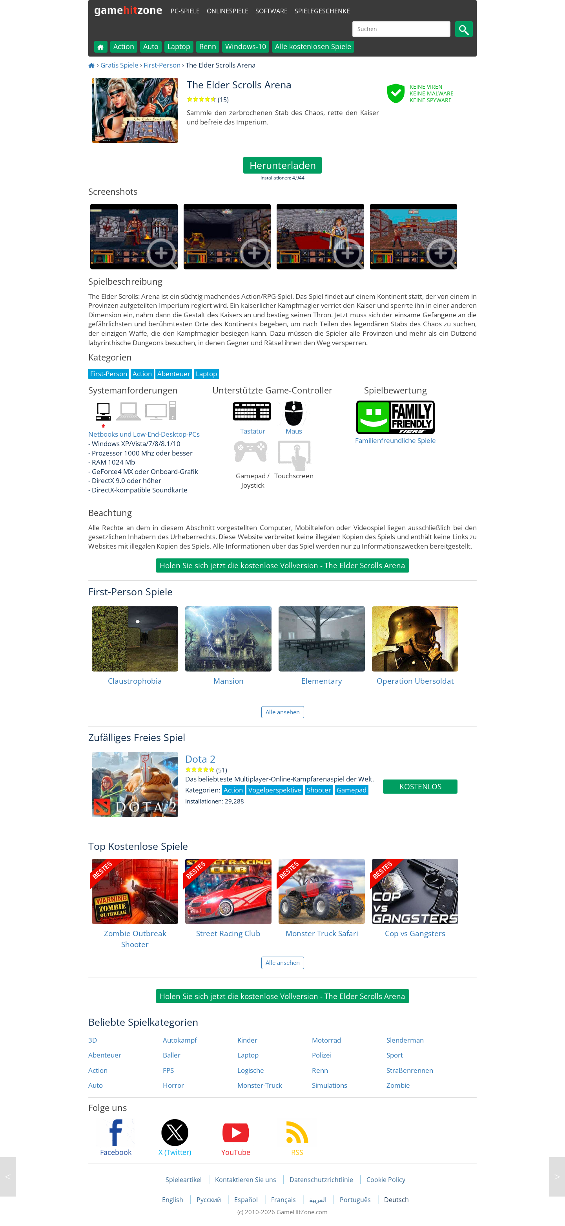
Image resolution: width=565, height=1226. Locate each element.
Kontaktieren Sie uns (245, 1179)
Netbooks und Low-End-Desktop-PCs (144, 434)
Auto (151, 46)
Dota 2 (200, 758)
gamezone (128, 10)
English (173, 1199)
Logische (250, 1070)
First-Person (162, 65)
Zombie (398, 1085)
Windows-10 (245, 46)
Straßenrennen (409, 1070)
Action (123, 46)
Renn (207, 46)
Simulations (329, 1085)
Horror (173, 1085)
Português (356, 1199)
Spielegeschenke (322, 11)
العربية (318, 1199)
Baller (171, 1054)
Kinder (247, 1040)
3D (92, 1040)
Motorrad (326, 1040)
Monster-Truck (259, 1085)
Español (246, 1199)
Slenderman (405, 1040)
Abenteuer (104, 1054)
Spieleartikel (184, 1179)
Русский (209, 1199)
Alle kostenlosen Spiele (313, 46)
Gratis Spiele (119, 65)
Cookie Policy (385, 1179)
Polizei (322, 1054)
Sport (394, 1054)
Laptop (179, 46)
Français (284, 1199)
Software (271, 11)
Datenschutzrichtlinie (321, 1179)
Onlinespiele (227, 11)
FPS (168, 1070)
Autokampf (180, 1040)
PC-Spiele (185, 11)
